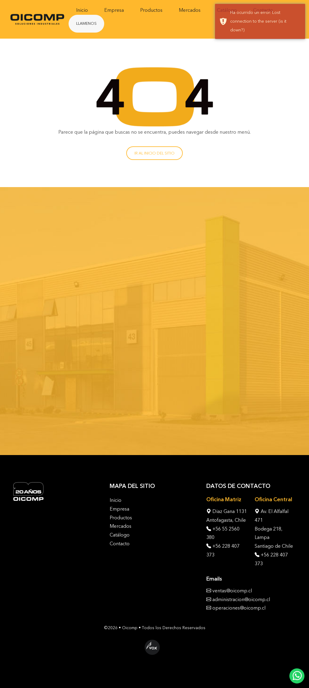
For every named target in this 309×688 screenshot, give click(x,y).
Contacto (120, 543)
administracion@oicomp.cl (241, 599)
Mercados (190, 10)
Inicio (82, 10)
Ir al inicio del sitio (154, 153)
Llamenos (86, 23)
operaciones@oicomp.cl (239, 608)
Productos (151, 10)
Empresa (114, 10)
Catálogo (120, 535)
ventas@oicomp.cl (232, 591)
